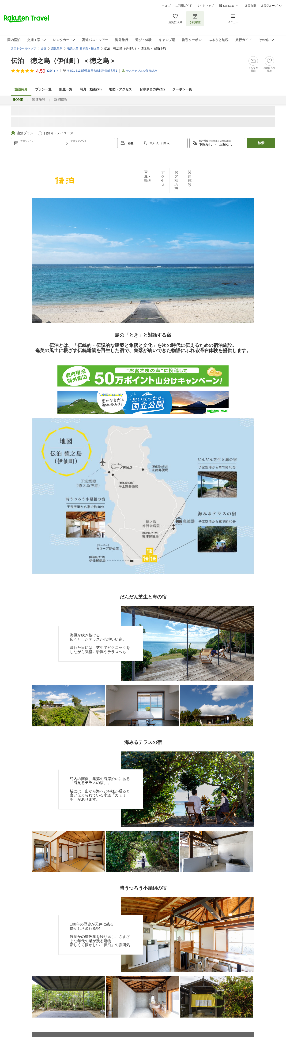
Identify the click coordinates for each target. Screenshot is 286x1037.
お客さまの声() (152, 89)
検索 (261, 143)
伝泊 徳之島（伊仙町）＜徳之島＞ (63, 60)
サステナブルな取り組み (141, 70)
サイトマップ (205, 5)
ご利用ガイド (183, 5)
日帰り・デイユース (58, 133)
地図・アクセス (120, 89)
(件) (53, 70)
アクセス (163, 178)
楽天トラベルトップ (23, 48)
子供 (163, 143)
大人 (153, 143)
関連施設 (38, 99)
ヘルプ (166, 5)
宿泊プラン (25, 133)
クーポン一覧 (182, 89)
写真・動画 (147, 176)
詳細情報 (61, 99)
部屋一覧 (65, 89)
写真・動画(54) (91, 89)
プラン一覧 (43, 89)
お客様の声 (176, 180)
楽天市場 (250, 5)
